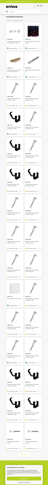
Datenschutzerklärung (24, 482)
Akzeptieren (24, 478)
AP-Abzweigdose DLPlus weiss (14, 298)
